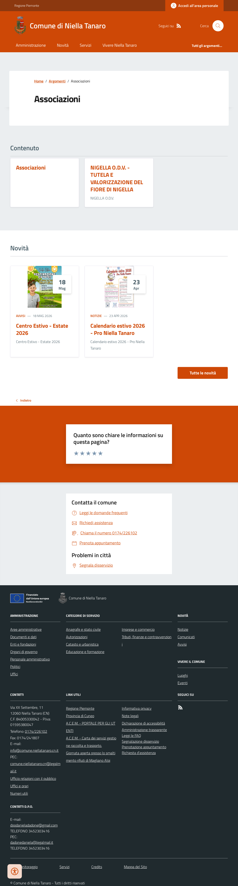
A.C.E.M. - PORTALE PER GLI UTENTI (90, 726)
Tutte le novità (203, 373)
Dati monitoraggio (24, 867)
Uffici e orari (19, 786)
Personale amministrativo (30, 659)
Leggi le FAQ (131, 735)
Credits (96, 867)
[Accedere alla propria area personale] (194, 5)
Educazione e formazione (85, 651)
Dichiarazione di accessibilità (143, 723)
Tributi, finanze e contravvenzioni (147, 640)
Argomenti (57, 81)
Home (38, 81)
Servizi (85, 45)
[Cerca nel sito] (216, 25)
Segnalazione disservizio (140, 741)
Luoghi (183, 675)
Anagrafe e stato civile (83, 629)
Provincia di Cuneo (80, 716)
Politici (15, 666)
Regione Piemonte (26, 5)
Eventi (183, 683)
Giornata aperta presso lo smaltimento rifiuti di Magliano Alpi (90, 756)
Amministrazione (31, 45)
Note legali (130, 716)
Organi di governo (23, 651)
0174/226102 (36, 731)
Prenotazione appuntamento (144, 747)
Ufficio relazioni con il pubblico (33, 778)
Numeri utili (19, 793)
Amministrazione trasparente (144, 729)
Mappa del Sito (135, 867)
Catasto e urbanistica (82, 644)
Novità (63, 45)
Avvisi (20, 315)
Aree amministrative (26, 629)
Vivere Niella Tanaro (119, 45)
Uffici (14, 674)
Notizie (96, 315)
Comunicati (186, 637)
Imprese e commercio (138, 629)
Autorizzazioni (76, 637)
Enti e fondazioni (23, 644)
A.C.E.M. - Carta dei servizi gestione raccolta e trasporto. (91, 741)
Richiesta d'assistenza (139, 752)
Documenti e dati (23, 637)
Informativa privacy (137, 708)
